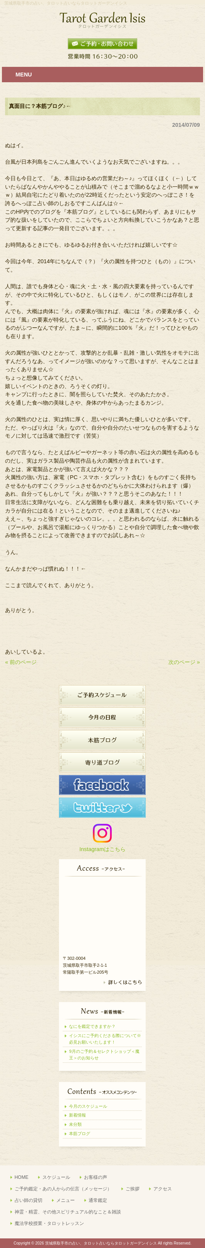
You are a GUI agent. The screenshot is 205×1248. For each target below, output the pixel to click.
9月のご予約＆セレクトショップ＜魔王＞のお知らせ (104, 1054)
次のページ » (184, 662)
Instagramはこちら (102, 849)
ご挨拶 (132, 1189)
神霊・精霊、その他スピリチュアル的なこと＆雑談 (68, 1212)
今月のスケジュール (88, 1106)
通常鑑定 (98, 1200)
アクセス (162, 1189)
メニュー (65, 1200)
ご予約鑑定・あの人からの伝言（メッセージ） (63, 1189)
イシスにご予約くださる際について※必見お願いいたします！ (105, 1038)
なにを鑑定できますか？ (92, 1026)
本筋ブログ (79, 1133)
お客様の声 (95, 1177)
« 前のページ (21, 662)
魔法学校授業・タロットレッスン (49, 1223)
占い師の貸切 (28, 1200)
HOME (22, 1177)
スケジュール (56, 1177)
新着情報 (77, 1115)
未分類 (75, 1124)
